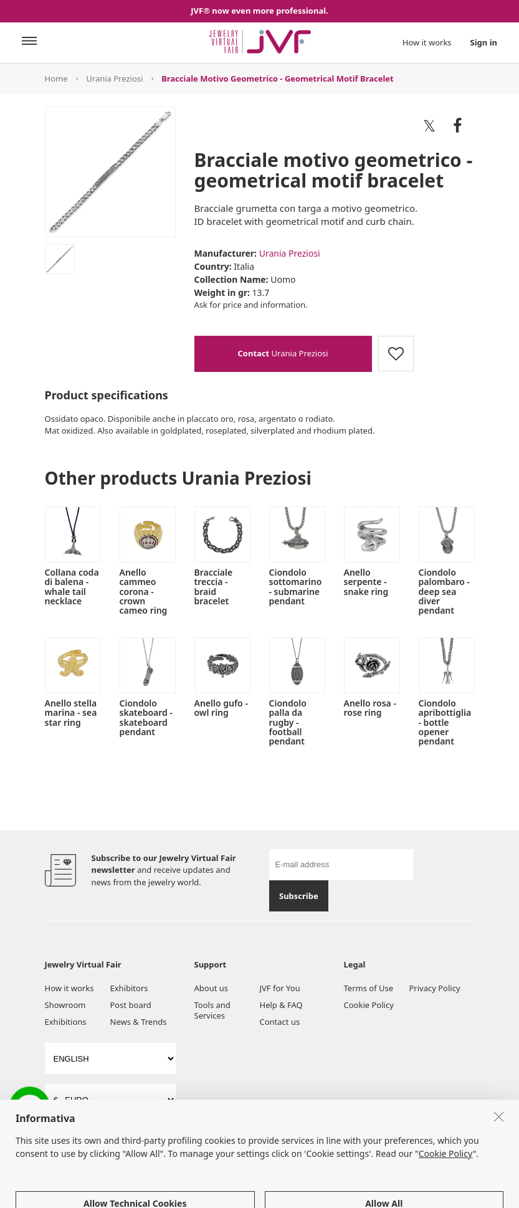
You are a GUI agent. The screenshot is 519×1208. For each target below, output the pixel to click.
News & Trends (138, 1021)
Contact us (280, 1021)
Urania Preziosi (114, 78)
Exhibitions (66, 1021)
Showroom (65, 1005)
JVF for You (280, 988)
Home (56, 78)
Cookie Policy (369, 1005)
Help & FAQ (281, 1005)
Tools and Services (212, 1010)
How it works (427, 42)
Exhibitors (129, 988)
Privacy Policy (434, 988)
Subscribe (298, 895)
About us (211, 988)
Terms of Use (369, 988)
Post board (130, 1005)
